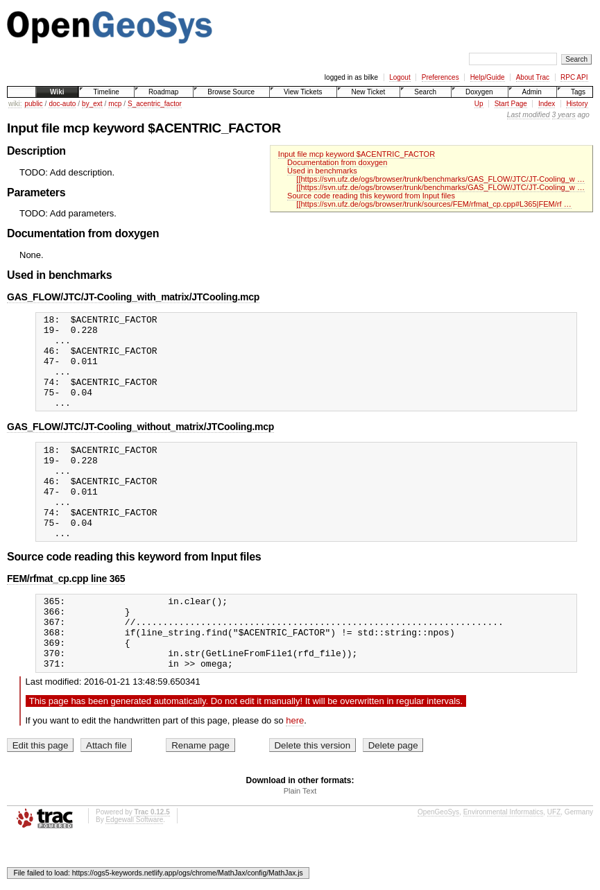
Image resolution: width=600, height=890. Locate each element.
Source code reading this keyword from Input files (371, 195)
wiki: (15, 104)
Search (425, 92)
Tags (578, 92)
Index (546, 104)
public (33, 104)
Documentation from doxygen (337, 162)
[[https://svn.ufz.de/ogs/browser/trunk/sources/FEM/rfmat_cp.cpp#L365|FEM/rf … (433, 204)
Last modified (528, 115)
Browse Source (231, 92)
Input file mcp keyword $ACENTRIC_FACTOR (356, 154)
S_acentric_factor (155, 104)
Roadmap (163, 92)
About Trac (532, 77)
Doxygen (478, 92)
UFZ (553, 864)
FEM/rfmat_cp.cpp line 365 (66, 616)
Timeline (106, 92)
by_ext (92, 104)
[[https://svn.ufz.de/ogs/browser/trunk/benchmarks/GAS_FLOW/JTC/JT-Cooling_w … (440, 179)
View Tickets (303, 92)
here (295, 772)
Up (478, 104)
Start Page (511, 104)
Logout (400, 77)
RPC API (574, 77)
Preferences (440, 77)
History (577, 104)
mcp (114, 104)
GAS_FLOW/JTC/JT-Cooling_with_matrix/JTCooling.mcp (133, 296)
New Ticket (368, 92)
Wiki (57, 92)
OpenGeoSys (438, 864)
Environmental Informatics (503, 864)
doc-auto (62, 104)
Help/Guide (487, 77)
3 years (564, 115)
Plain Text (300, 843)
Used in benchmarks (322, 170)
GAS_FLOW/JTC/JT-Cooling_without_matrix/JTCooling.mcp (140, 445)
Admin (532, 92)
